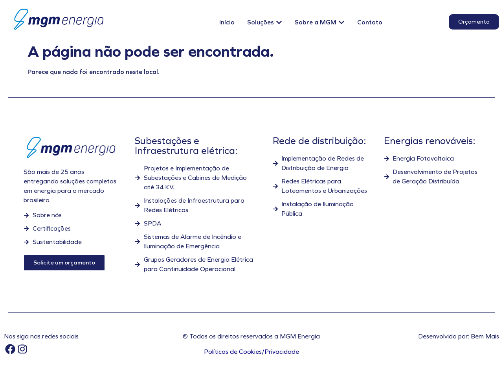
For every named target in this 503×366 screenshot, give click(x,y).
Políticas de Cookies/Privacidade (251, 351)
